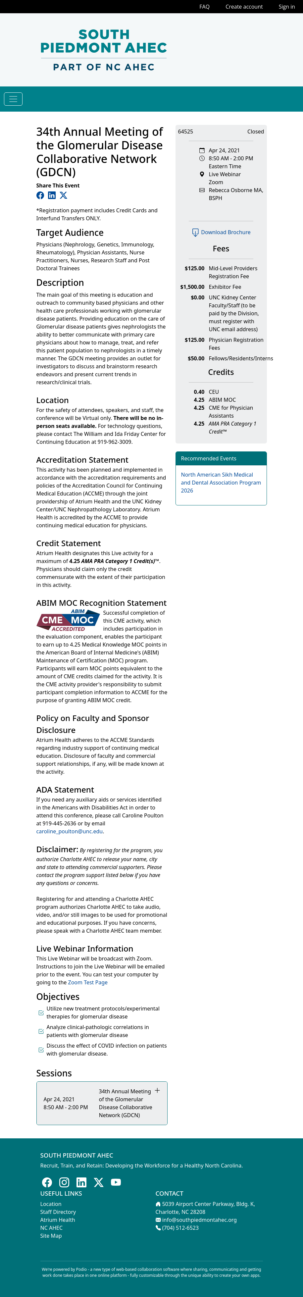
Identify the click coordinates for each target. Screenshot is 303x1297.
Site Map (51, 1235)
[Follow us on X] (98, 1182)
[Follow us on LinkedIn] (81, 1182)
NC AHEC (51, 1227)
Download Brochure (221, 232)
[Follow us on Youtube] (116, 1182)
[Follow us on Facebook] (47, 1182)
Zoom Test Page (88, 982)
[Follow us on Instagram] (64, 1182)
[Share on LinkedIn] (53, 195)
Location (51, 1204)
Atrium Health (57, 1219)
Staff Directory (58, 1212)
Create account (244, 6)
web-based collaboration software (147, 1269)
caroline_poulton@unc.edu (69, 831)
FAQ (204, 6)
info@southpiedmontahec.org (199, 1219)
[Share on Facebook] (41, 195)
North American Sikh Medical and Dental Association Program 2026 (221, 482)
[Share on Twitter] (63, 195)
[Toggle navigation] (13, 99)
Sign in (287, 6)
